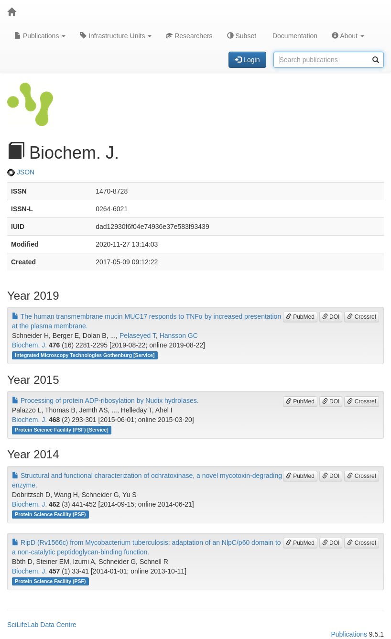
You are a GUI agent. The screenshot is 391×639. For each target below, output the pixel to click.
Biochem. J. (29, 345)
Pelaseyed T (137, 335)
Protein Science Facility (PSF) (50, 514)
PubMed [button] (300, 317)
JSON (20, 172)
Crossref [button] (361, 317)
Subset (241, 36)
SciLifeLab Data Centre (41, 624)
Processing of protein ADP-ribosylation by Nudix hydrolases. (105, 400)
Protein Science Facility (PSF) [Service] (62, 430)
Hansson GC (179, 335)
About (348, 36)
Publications (39, 36)
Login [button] (247, 60)
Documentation (294, 36)
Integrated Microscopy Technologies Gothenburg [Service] (84, 355)
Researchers (189, 36)
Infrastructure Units (116, 36)
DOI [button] (331, 317)
